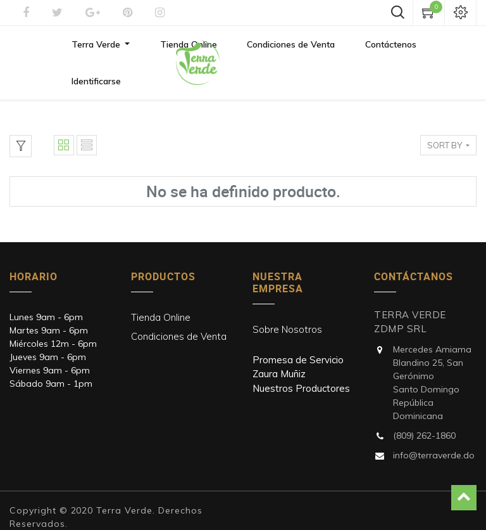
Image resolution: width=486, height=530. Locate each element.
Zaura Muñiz (279, 351)
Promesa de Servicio (298, 337)
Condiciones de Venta (179, 314)
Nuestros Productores (301, 365)
